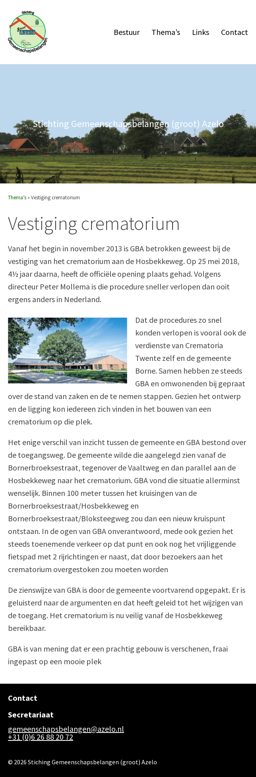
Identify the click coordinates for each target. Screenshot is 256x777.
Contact (234, 29)
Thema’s (165, 29)
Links (200, 29)
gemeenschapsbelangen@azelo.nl (66, 723)
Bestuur (127, 29)
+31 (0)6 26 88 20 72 (40, 731)
